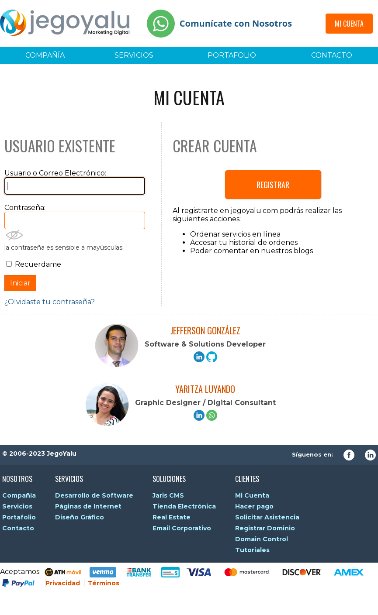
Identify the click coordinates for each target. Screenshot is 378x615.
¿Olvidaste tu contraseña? (49, 302)
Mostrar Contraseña (14, 235)
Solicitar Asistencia (267, 517)
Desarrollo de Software (94, 495)
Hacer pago (254, 506)
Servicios (133, 55)
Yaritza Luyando (205, 388)
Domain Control (261, 539)
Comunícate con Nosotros (236, 23)
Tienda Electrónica (184, 506)
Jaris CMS (168, 495)
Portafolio (232, 55)
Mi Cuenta (349, 23)
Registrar (273, 184)
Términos (103, 583)
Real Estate (172, 517)
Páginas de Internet (88, 506)
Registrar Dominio (265, 528)
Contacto (331, 55)
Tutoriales (252, 550)
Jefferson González (205, 330)
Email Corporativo (182, 528)
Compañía (45, 55)
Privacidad (62, 583)
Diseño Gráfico (79, 517)
